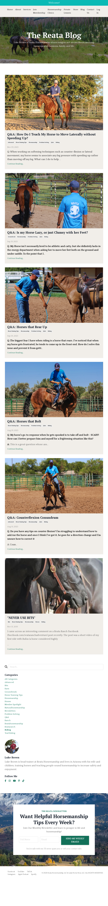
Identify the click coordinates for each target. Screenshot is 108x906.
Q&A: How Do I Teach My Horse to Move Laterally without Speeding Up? (48, 138)
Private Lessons (69, 11)
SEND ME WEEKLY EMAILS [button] (75, 866)
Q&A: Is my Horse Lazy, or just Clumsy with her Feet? (52, 239)
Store (77, 10)
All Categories (12, 695)
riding (57, 145)
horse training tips (21, 145)
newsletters (11, 732)
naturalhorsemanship (16, 729)
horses (37, 637)
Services (28, 10)
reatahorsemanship (15, 747)
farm (7, 706)
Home (10, 10)
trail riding (11, 759)
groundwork (11, 246)
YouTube (21, 898)
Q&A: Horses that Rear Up (34, 337)
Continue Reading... (15, 167)
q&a (52, 145)
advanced (11, 145)
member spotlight (14, 725)
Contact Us (92, 11)
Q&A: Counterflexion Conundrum (41, 530)
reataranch (11, 751)
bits (9, 637)
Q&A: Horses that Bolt (30, 433)
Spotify (33, 901)
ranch (8, 744)
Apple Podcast (23, 901)
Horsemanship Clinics (56, 11)
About (18, 10)
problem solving (44, 145)
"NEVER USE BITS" (26, 632)
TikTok (29, 898)
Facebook (11, 898)
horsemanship (33, 145)
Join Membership (40, 11)
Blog (84, 10)
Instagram (11, 901)
